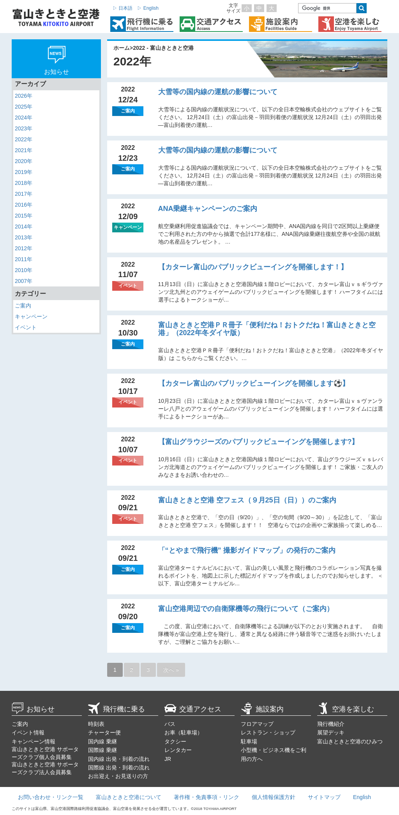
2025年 (23, 107)
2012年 (23, 248)
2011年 (23, 259)
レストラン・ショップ (268, 732)
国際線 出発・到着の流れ (119, 767)
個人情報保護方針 (273, 797)
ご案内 (23, 305)
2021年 (23, 150)
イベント (26, 327)
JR (167, 759)
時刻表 (96, 724)
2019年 (23, 172)
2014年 (23, 226)
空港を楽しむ (345, 709)
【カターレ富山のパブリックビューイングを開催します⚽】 (253, 383)
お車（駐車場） (183, 732)
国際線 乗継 (102, 750)
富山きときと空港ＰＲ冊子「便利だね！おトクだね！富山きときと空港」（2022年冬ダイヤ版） (267, 329)
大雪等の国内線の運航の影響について (217, 92)
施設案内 (262, 709)
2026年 (23, 96)
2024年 (23, 117)
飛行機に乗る (116, 709)
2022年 (23, 139)
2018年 (23, 183)
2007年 (23, 281)
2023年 (23, 128)
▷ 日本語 (122, 8)
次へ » (171, 670)
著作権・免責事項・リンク (206, 797)
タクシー (175, 741)
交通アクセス (192, 709)
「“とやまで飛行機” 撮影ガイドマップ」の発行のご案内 (246, 550)
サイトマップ (324, 797)
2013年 (23, 237)
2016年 (23, 205)
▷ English (148, 8)
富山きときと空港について (128, 797)
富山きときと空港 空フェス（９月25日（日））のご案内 (247, 500)
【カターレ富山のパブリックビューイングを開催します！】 (253, 267)
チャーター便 (104, 732)
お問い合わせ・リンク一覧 (50, 797)
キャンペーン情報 (33, 741)
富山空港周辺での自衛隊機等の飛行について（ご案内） (246, 609)
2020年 (23, 161)
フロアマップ (257, 724)
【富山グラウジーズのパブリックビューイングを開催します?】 (258, 442)
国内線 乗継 (102, 741)
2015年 (23, 216)
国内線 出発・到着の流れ (119, 759)
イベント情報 (28, 732)
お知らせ (33, 709)
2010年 (23, 270)
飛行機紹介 (330, 724)
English (362, 797)
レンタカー (178, 750)
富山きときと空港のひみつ (350, 741)
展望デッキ (330, 732)
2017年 (23, 194)
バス (169, 724)
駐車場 (249, 741)
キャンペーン (31, 316)
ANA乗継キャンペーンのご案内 (208, 209)
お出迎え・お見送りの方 (118, 776)
